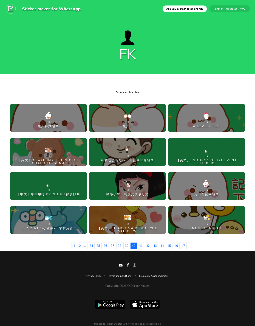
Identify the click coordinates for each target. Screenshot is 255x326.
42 (148, 246)
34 (91, 246)
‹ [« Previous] (69, 246)
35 (98, 246)
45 (169, 246)
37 (112, 246)
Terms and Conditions (120, 276)
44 (162, 246)
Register (231, 9)
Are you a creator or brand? (184, 9)
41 (141, 246)
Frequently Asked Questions (154, 276)
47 (183, 246)
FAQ (242, 9)
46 (176, 246)
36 (105, 246)
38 (119, 246)
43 (155, 246)
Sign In (219, 9)
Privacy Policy (93, 276)
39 (126, 246)
